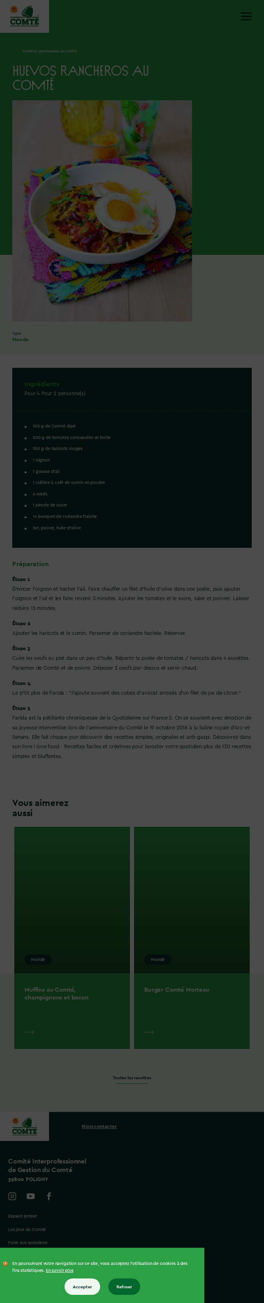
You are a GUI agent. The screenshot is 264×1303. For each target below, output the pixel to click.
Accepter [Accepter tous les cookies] (82, 1286)
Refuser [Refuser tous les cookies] (124, 1286)
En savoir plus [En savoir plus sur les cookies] (60, 1270)
